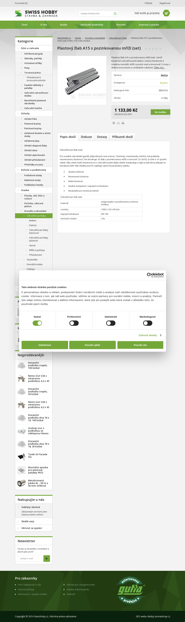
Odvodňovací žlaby (118, 38)
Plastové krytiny (32, 123)
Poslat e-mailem (118, 122)
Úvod (24, 24)
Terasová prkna (32, 72)
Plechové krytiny (32, 128)
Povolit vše (140, 345)
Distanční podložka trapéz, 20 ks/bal (38, 391)
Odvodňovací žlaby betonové (38, 231)
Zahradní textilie (33, 108)
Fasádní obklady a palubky (33, 86)
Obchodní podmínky (91, 24)
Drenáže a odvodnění (95, 38)
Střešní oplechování (34, 155)
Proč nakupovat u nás (29, 584)
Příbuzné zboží (122, 137)
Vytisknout (122, 122)
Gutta (164, 75)
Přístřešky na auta (33, 164)
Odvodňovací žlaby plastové (38, 239)
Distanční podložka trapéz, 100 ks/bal (38, 365)
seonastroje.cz (162, 616)
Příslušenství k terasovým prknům (36, 79)
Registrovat (165, 3)
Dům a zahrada (30, 48)
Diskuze (86, 137)
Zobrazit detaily (148, 335)
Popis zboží (68, 137)
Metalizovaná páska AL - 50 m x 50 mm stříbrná (38, 483)
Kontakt (121, 24)
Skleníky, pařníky (33, 58)
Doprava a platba (149, 24)
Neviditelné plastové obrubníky (35, 102)
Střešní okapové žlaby (35, 145)
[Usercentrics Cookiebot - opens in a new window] (149, 275)
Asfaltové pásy (31, 140)
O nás (43, 24)
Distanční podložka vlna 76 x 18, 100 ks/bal (38, 417)
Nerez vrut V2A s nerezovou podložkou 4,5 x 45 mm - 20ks (38, 379)
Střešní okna (30, 150)
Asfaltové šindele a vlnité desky (37, 135)
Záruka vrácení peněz (78, 589)
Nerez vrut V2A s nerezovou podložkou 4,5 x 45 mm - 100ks (38, 405)
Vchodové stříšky (33, 63)
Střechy (25, 113)
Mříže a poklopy (37, 250)
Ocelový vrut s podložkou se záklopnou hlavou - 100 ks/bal (38, 432)
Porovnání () (21, 3)
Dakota (32, 225)
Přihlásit (148, 3)
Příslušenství (35, 254)
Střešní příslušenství (34, 159)
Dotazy (102, 137)
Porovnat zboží (113, 122)
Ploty (27, 67)
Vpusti (32, 245)
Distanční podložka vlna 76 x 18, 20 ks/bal (38, 444)
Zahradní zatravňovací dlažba (36, 94)
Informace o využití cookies (32, 594)
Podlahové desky (33, 175)
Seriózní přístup (26, 589)
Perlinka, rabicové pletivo (33, 205)
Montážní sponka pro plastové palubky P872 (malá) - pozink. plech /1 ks (38, 472)
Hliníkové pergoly (33, 53)
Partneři (71, 594)
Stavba (78, 38)
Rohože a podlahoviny (33, 169)
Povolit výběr (92, 345)
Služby (63, 24)
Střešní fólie (30, 118)
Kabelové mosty (32, 180)
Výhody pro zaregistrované (81, 584)
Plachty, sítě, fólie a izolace (34, 197)
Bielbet (32, 220)
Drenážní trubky (35, 264)
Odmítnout (45, 345)
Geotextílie (32, 259)
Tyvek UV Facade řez (37, 455)
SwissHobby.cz (64, 38)
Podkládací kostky (33, 184)
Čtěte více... (159, 67)
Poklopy (31, 269)
